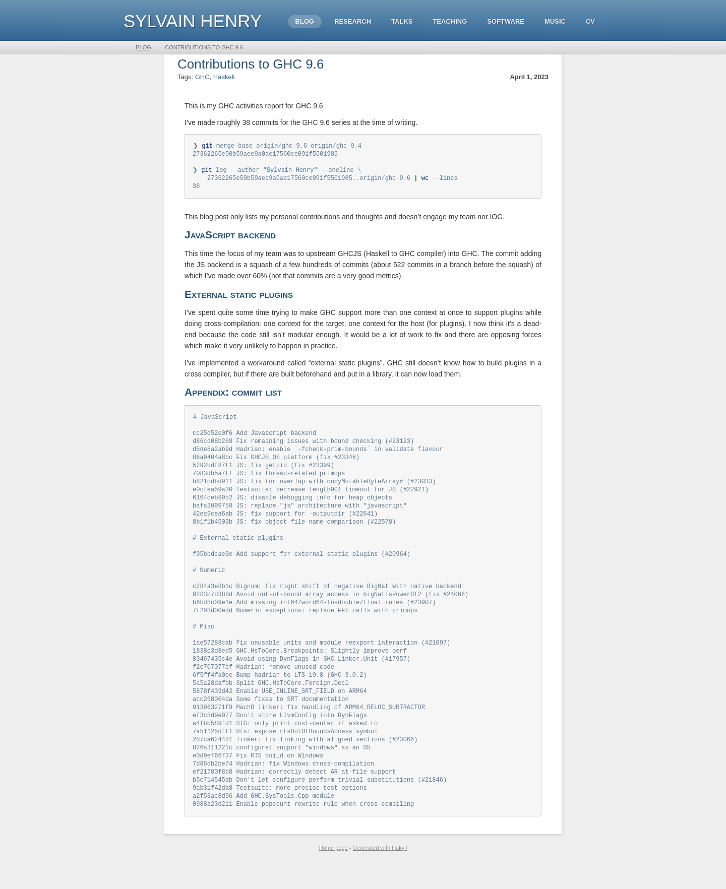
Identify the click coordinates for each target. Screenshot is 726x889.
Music (555, 21)
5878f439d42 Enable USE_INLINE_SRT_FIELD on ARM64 (280, 712)
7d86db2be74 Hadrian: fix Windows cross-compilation (283, 789)
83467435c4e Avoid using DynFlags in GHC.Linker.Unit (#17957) (301, 677)
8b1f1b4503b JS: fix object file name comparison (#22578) (294, 532)
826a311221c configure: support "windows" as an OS (282, 772)
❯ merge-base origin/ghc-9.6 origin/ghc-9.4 (277, 146)
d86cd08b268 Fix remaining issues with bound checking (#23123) (303, 446)
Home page (333, 875)
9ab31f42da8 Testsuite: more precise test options (280, 814)
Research (352, 21)
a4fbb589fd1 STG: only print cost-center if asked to (285, 746)
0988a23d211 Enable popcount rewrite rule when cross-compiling (303, 832)
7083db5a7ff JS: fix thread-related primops (269, 480)
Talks (401, 21)
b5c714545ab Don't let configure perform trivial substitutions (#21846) (320, 806)
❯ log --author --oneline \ (277, 172)
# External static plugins (238, 549)
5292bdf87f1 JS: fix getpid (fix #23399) (263, 472)
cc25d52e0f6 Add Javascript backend (254, 437)
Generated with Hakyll (380, 875)
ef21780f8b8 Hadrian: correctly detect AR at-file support (294, 797)
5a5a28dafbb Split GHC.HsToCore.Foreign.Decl (271, 703)
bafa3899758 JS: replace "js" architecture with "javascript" (300, 515)
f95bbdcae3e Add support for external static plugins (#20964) (301, 566)
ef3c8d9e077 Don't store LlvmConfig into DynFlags (280, 737)
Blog (305, 21)
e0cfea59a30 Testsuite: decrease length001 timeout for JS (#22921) (311, 497)
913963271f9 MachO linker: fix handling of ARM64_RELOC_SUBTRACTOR (309, 729)
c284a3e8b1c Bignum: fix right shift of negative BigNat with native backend (327, 600)
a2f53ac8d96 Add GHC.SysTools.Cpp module (263, 823)
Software (505, 21)
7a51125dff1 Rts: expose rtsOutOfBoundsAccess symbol (285, 754)
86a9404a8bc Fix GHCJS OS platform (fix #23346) (276, 463)
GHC (202, 77)
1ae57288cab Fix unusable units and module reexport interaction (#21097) (321, 660)
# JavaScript (214, 420)
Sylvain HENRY (193, 21)
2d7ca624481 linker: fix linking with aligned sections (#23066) (305, 763)
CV (590, 21)
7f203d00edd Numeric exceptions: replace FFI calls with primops (305, 626)
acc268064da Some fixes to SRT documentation (271, 720)
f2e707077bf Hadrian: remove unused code (263, 686)
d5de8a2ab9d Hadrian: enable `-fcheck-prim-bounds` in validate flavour (318, 455)
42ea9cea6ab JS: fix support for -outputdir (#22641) (285, 523)
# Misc (203, 643)
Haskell (224, 77)
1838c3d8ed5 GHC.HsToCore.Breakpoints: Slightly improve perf (300, 669)
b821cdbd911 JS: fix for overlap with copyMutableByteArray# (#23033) (314, 489)
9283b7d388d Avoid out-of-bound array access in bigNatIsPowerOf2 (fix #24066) (330, 609)
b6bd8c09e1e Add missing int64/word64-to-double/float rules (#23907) (314, 617)
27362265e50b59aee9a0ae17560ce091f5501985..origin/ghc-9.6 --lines (325, 180)
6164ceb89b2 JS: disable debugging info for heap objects (292, 506)
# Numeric (209, 583)
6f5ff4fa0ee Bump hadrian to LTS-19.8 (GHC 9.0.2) (280, 694)
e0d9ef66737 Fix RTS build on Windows (258, 780)
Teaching (450, 21)
